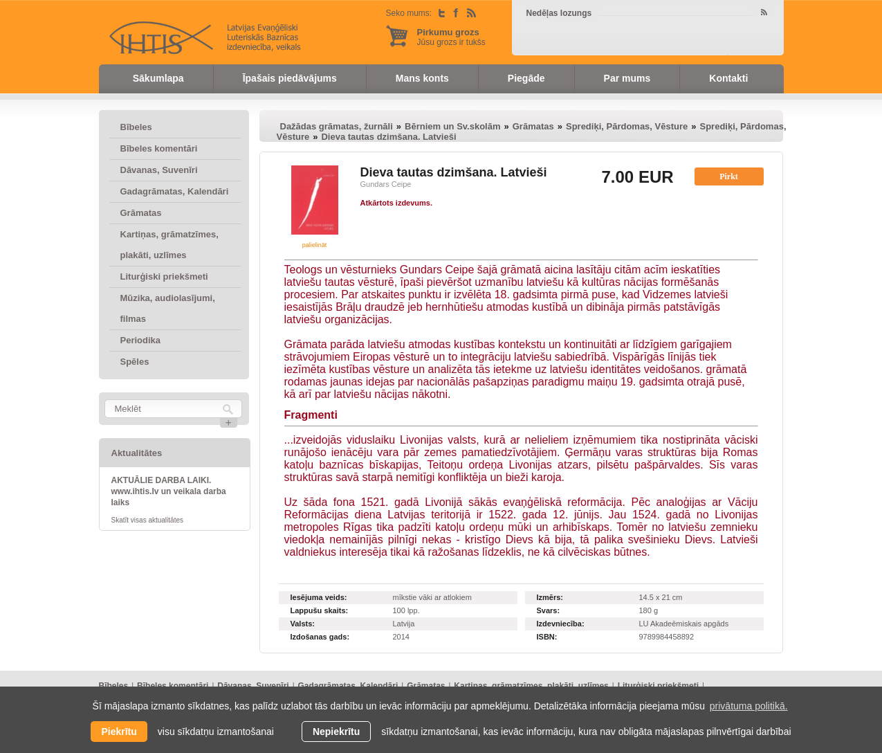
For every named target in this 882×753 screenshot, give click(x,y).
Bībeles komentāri (159, 148)
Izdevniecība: (561, 623)
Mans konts (422, 78)
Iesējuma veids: (319, 597)
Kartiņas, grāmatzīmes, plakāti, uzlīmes (169, 244)
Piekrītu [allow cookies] (118, 731)
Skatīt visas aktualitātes (147, 520)
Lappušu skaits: (320, 610)
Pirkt (728, 176)
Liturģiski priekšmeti (164, 276)
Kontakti (728, 78)
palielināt (314, 245)
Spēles (134, 361)
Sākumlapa (158, 78)
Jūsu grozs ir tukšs (451, 37)
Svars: (548, 610)
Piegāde (526, 78)
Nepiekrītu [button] (336, 731)
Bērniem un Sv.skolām (452, 126)
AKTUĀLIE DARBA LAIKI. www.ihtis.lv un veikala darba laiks (168, 491)
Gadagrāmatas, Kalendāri (174, 191)
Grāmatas (141, 213)
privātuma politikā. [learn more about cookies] (749, 705)
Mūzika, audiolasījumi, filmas (167, 308)
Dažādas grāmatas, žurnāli (336, 126)
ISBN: (547, 637)
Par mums (627, 78)
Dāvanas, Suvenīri (159, 170)
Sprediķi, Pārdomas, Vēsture (627, 126)
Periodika (140, 340)
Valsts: (303, 623)
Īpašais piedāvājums (290, 78)
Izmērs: (550, 597)
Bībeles (136, 127)
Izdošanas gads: (320, 637)
